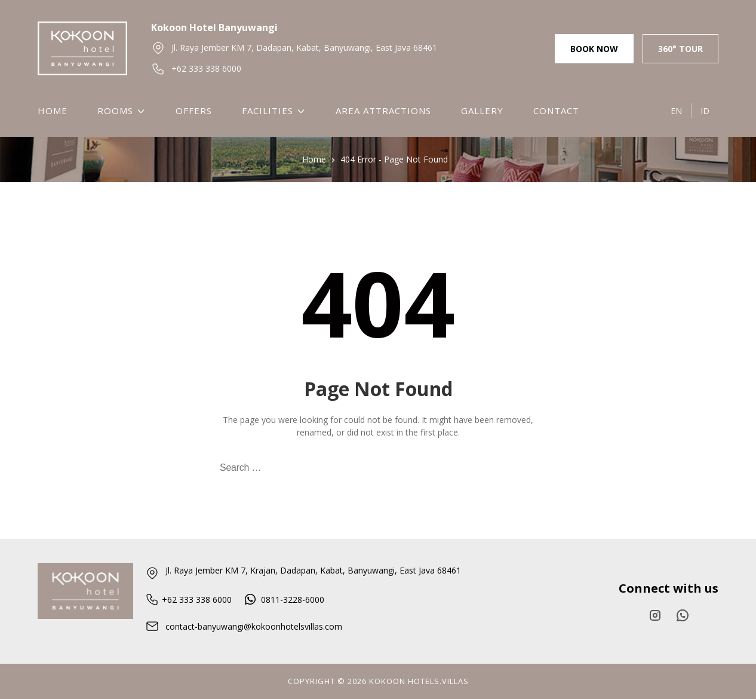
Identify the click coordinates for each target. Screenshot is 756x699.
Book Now (594, 48)
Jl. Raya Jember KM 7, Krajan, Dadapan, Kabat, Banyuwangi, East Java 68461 (303, 572)
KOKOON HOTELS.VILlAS (419, 681)
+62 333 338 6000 (196, 69)
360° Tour (680, 48)
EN (676, 110)
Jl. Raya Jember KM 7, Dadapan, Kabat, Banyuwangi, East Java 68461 (294, 48)
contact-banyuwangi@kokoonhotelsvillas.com (243, 626)
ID (704, 110)
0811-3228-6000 (284, 599)
